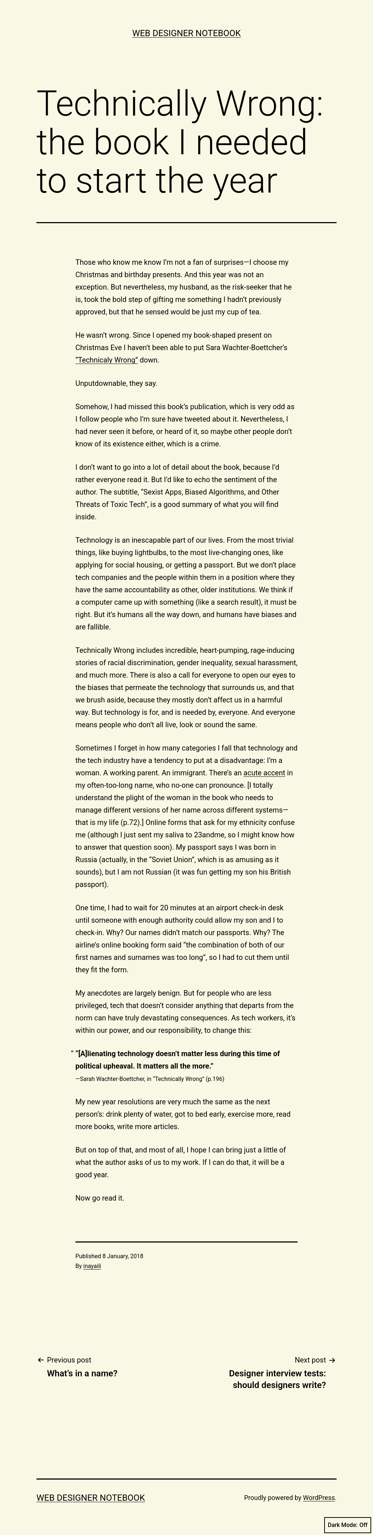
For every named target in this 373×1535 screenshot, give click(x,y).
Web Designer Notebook (186, 33)
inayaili (92, 1266)
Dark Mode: (348, 1525)
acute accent (265, 772)
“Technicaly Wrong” (106, 360)
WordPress (319, 1497)
